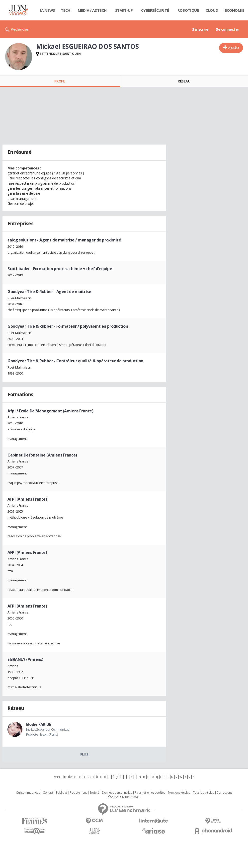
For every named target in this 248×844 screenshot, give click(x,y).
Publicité (61, 792)
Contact (48, 792)
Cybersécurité (155, 10)
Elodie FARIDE (38, 724)
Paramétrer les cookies (150, 792)
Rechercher (20, 29)
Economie (234, 10)
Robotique (188, 10)
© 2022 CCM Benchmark (124, 797)
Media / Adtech (92, 10)
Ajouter (233, 47)
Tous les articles (203, 792)
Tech (65, 10)
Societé (94, 792)
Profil (60, 81)
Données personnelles (117, 792)
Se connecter (227, 29)
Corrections (224, 792)
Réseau (184, 81)
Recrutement (78, 792)
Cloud (212, 10)
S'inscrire (200, 29)
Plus (84, 754)
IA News (47, 10)
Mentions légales (179, 792)
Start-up (124, 10)
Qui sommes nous (28, 792)
